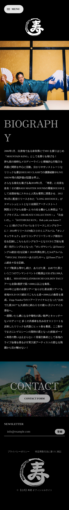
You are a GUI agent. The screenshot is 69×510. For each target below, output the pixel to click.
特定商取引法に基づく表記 (48, 453)
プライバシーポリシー (18, 453)
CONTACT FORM (34, 400)
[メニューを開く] (13, 9)
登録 (60, 433)
